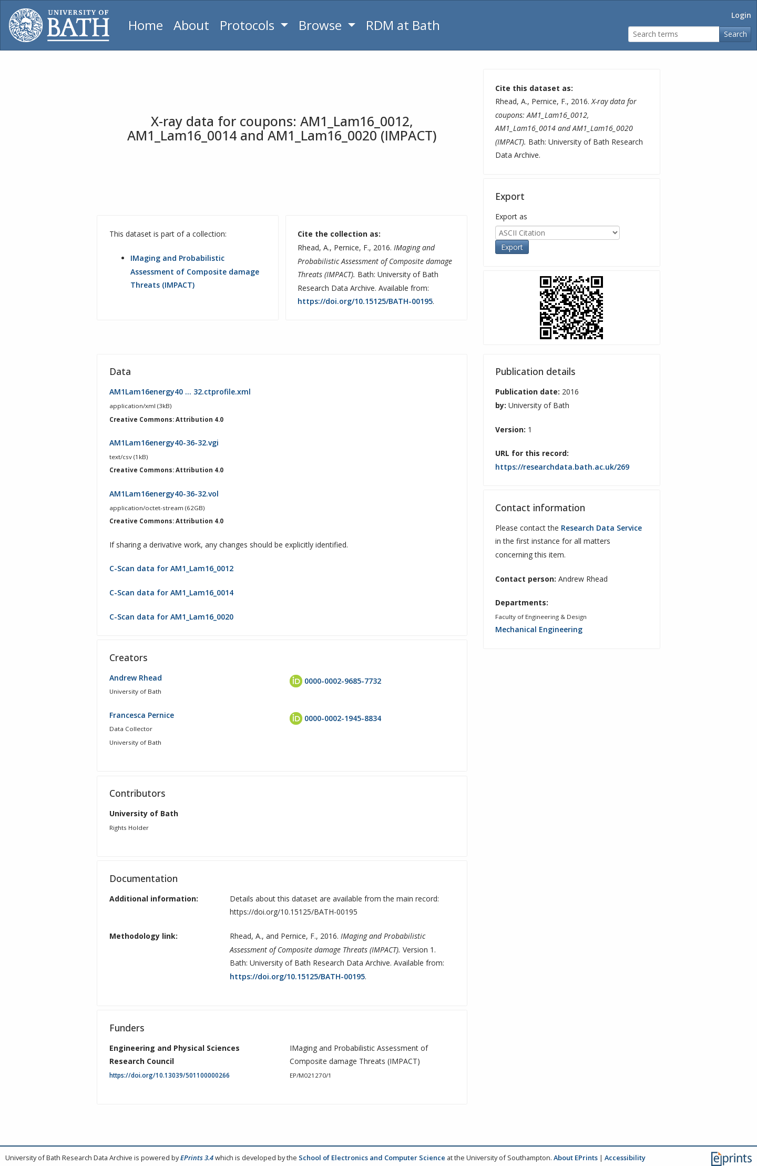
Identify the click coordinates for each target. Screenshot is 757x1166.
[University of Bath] (59, 25)
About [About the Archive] (191, 25)
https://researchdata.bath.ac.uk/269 (562, 467)
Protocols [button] (249, 25)
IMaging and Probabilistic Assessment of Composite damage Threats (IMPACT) (194, 271)
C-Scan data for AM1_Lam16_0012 (171, 568)
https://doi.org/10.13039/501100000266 (169, 1075)
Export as (511, 216)
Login (741, 15)
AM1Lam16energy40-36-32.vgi (164, 443)
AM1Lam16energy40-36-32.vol (164, 494)
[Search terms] (674, 34)
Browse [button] (322, 25)
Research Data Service (601, 528)
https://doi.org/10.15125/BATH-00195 (365, 301)
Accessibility (625, 1157)
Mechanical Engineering (538, 629)
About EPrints (576, 1157)
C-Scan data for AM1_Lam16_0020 (171, 617)
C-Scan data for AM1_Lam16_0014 (171, 592)
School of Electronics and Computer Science (372, 1157)
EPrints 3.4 (196, 1157)
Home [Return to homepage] (145, 25)
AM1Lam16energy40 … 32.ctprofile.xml (180, 392)
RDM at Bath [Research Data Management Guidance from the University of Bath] (403, 25)
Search (735, 34)
